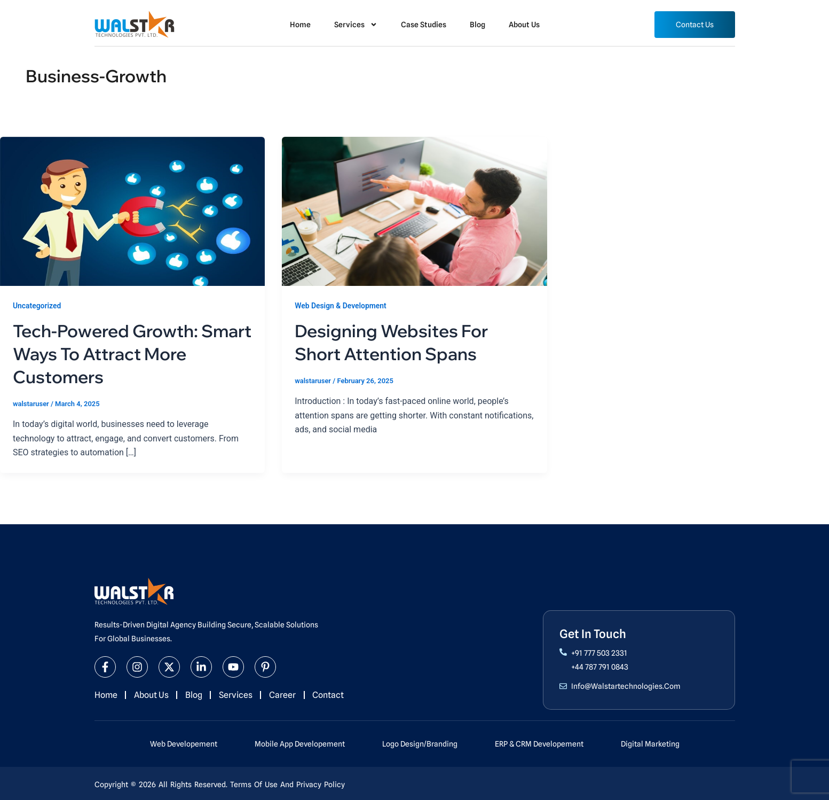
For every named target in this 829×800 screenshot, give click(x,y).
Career (284, 694)
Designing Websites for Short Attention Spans (395, 342)
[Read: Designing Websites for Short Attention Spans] (414, 211)
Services (355, 24)
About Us (524, 24)
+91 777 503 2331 (599, 652)
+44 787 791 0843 (599, 666)
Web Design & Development (341, 305)
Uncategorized (37, 305)
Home (300, 24)
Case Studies (423, 24)
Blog (477, 24)
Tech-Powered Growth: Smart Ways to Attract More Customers (132, 353)
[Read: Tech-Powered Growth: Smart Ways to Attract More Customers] (132, 211)
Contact (330, 694)
